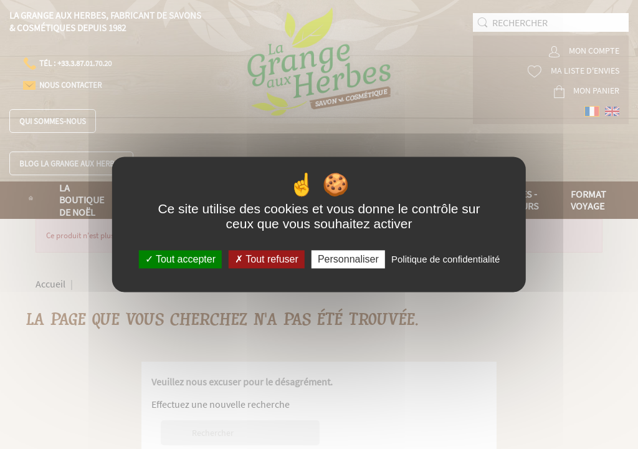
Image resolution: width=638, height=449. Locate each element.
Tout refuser (266, 259)
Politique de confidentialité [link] (445, 259)
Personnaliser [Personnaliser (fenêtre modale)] (348, 259)
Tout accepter (180, 259)
